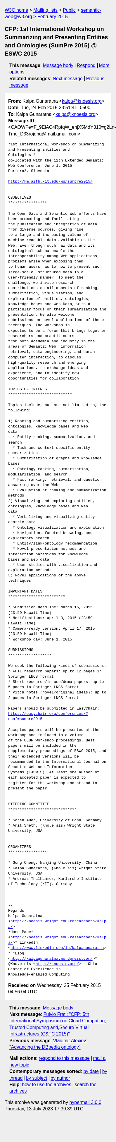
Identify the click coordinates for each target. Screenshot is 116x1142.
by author (60, 1078)
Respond (86, 65)
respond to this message (64, 1058)
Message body (58, 65)
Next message (68, 78)
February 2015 (52, 16)
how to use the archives (46, 1084)
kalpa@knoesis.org (82, 101)
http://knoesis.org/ (57, 964)
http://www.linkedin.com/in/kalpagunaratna (57, 948)
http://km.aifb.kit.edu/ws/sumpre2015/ (50, 181)
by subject (36, 1078)
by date (90, 1071)
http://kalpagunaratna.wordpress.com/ (52, 958)
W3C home (16, 10)
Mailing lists (45, 10)
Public (69, 10)
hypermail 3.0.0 (85, 1102)
